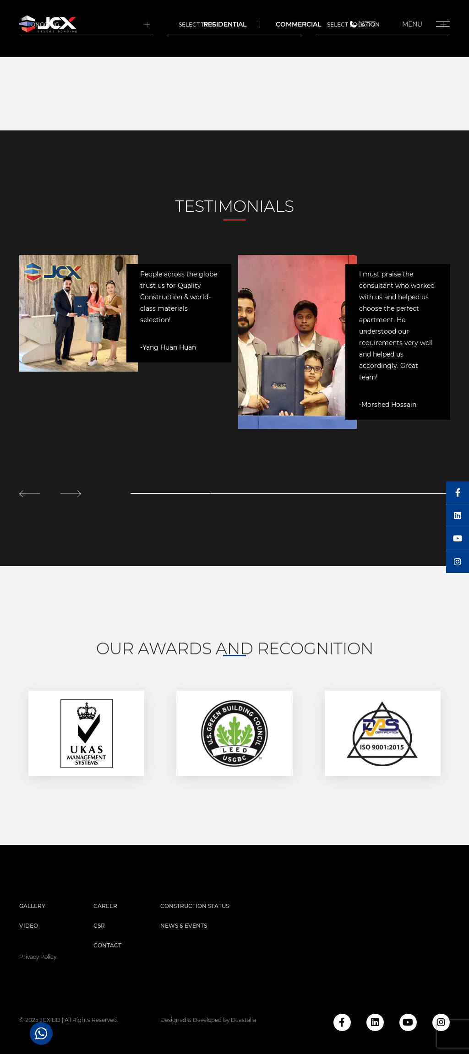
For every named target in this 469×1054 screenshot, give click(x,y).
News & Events (183, 925)
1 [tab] (170, 493)
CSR (99, 925)
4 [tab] (410, 493)
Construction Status (194, 906)
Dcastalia (243, 1019)
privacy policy (37, 956)
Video (28, 925)
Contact (107, 945)
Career (105, 906)
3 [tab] (330, 493)
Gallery (32, 906)
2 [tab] (250, 493)
